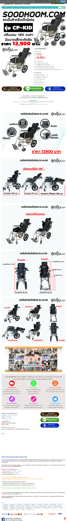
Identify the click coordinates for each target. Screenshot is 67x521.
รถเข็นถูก (59, 504)
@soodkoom (19, 101)
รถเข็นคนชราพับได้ (13, 507)
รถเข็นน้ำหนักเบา (53, 504)
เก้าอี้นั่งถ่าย (12, 7)
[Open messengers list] (65, 518)
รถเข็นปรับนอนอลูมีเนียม (46, 507)
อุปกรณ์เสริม (46, 7)
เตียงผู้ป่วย (19, 7)
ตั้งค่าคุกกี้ (57, 1)
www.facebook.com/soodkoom (41, 104)
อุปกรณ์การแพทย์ (38, 7)
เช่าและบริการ (54, 7)
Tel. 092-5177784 (33, 103)
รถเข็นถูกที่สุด (39, 504)
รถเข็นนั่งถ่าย (55, 507)
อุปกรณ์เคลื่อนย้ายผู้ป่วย (28, 7)
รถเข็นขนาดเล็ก (21, 507)
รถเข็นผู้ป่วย (33, 504)
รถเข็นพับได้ (46, 504)
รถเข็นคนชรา (5, 504)
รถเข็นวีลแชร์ (5, 7)
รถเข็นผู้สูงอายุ (26, 504)
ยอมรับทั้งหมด (63, 1)
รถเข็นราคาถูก (19, 504)
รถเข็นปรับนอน (37, 507)
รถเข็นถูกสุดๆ (5, 507)
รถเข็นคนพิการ (12, 504)
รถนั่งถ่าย (60, 507)
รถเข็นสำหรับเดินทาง (29, 507)
